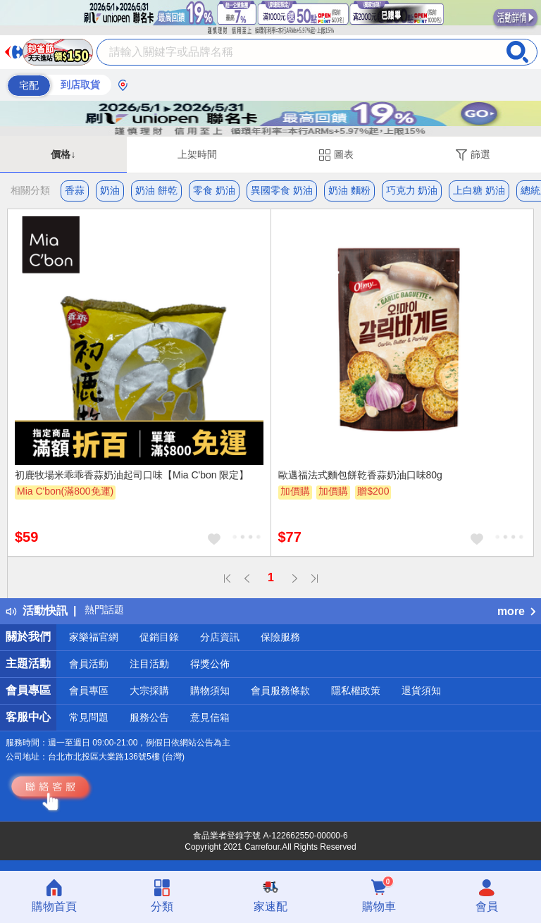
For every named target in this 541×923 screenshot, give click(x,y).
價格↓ (63, 154)
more (516, 611)
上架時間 (197, 154)
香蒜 (75, 190)
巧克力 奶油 (412, 190)
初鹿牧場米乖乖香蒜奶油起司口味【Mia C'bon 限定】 (132, 475)
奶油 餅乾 (156, 190)
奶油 (110, 190)
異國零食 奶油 (282, 190)
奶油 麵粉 (349, 190)
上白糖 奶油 (479, 190)
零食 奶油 (214, 190)
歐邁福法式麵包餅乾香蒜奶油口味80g (360, 475)
